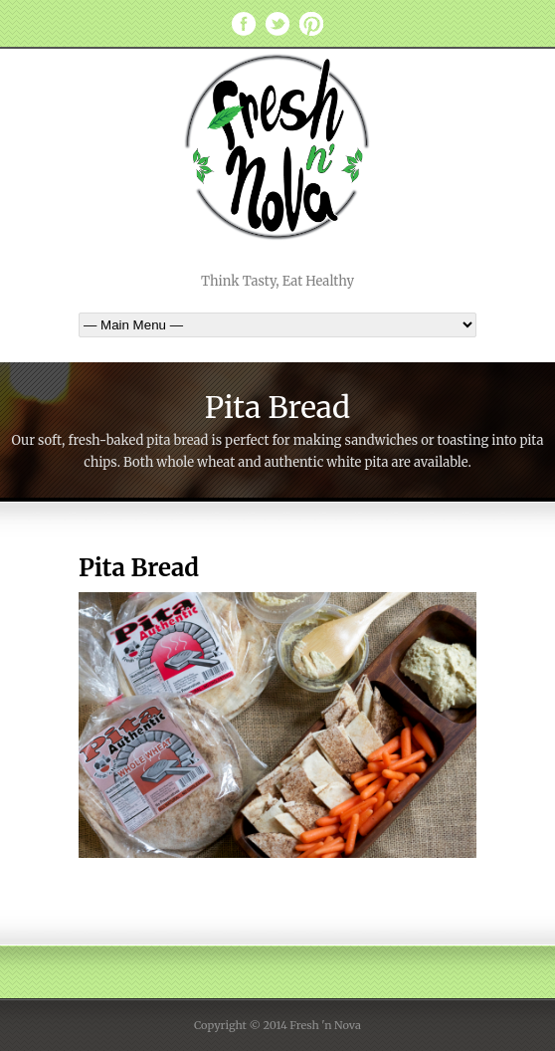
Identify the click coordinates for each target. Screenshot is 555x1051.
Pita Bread (139, 567)
